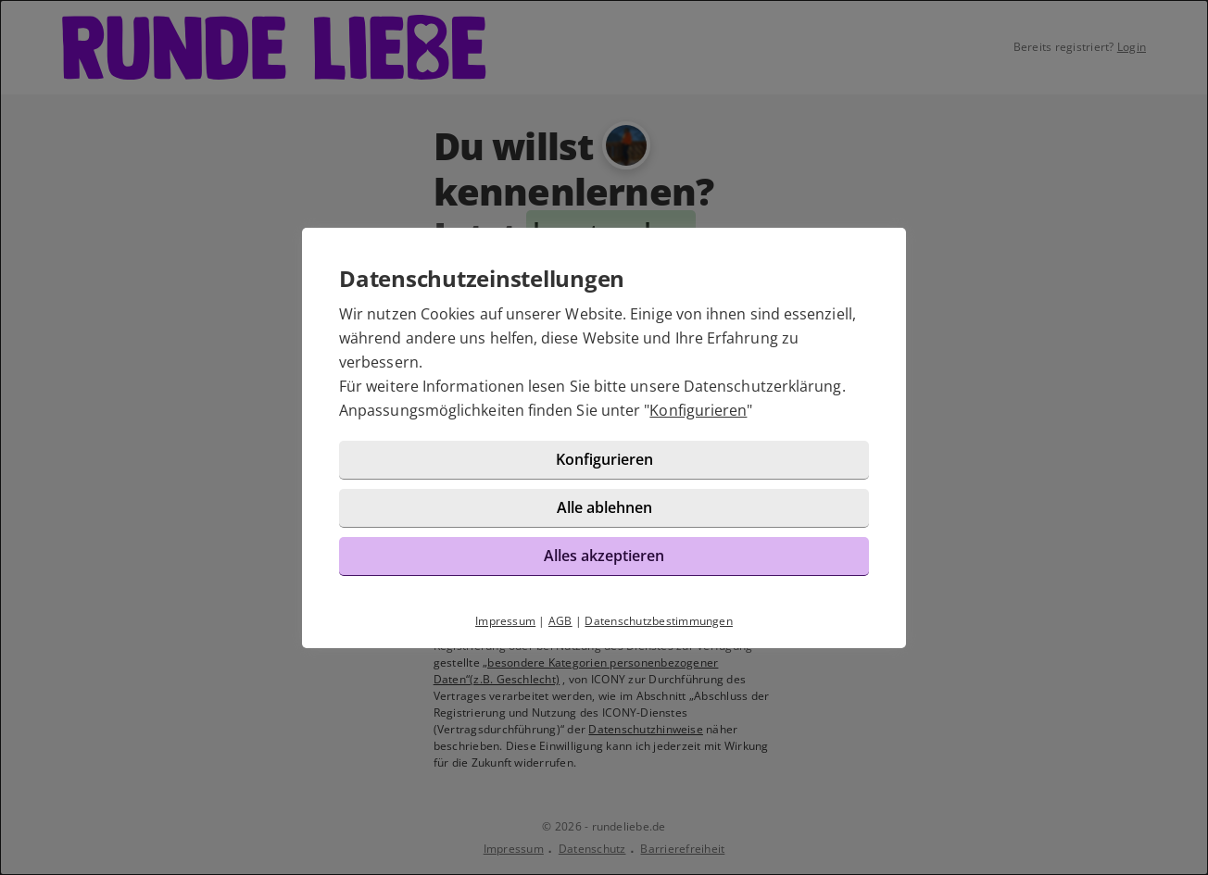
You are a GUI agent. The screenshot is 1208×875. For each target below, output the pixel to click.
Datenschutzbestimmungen (659, 621)
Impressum (505, 621)
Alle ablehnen (604, 507)
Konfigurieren (698, 410)
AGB (560, 621)
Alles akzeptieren (604, 555)
